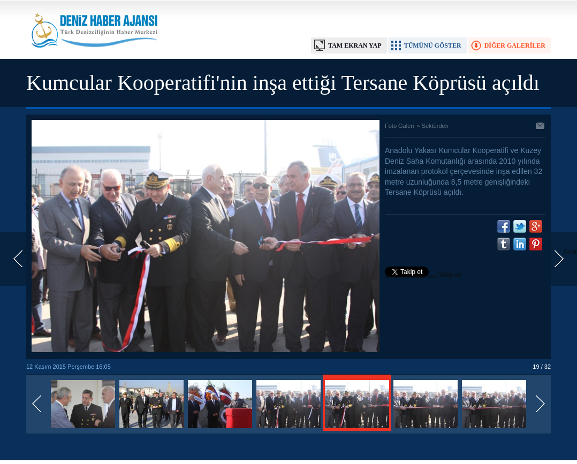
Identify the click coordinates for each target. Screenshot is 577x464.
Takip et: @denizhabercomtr (423, 276)
